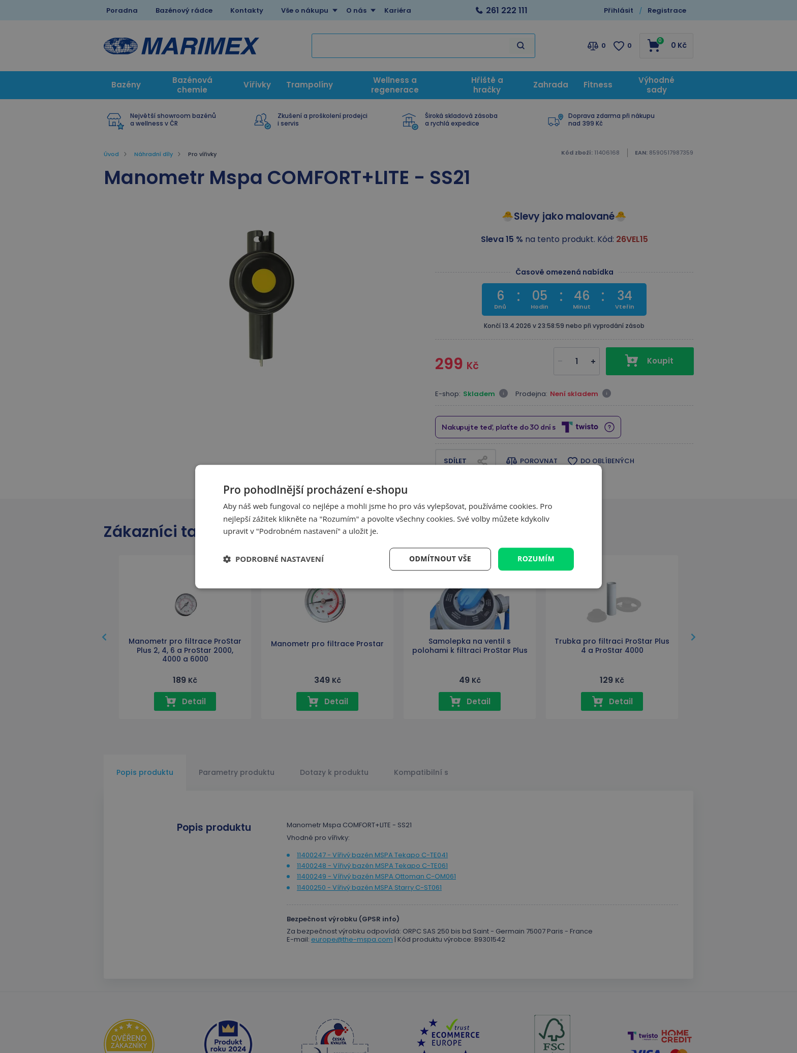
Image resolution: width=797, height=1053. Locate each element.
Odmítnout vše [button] (440, 558)
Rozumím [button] (536, 558)
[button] (273, 559)
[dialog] (398, 526)
